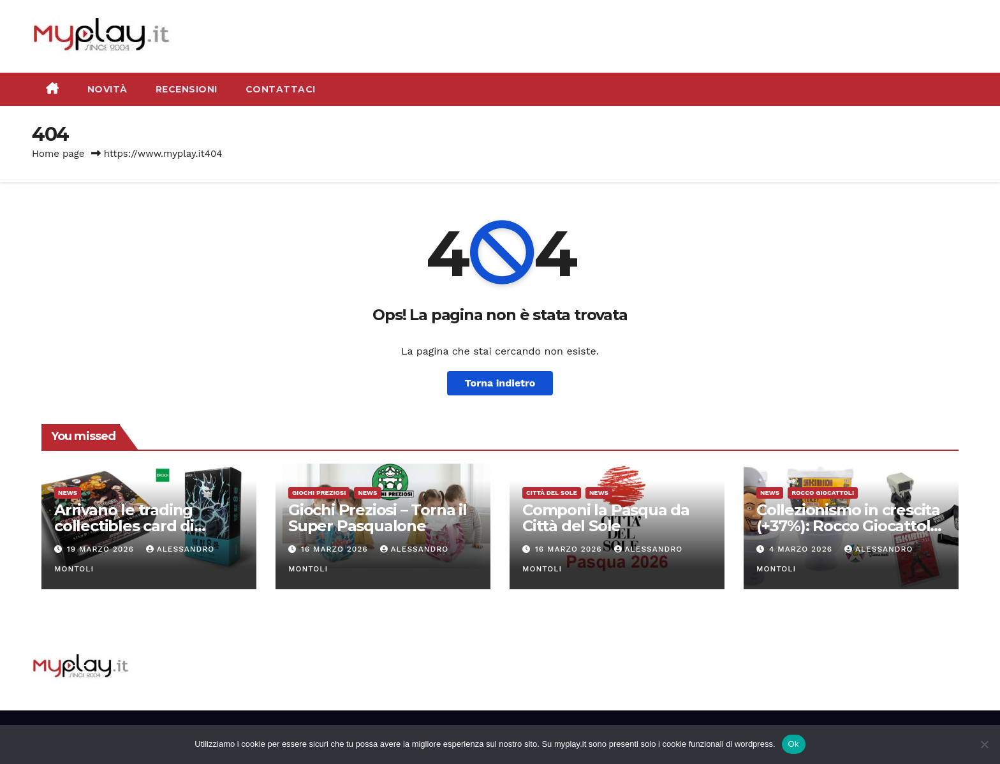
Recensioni (186, 89)
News (67, 492)
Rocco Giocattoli (822, 492)
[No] (984, 744)
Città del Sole (551, 492)
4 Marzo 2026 (802, 549)
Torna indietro (500, 383)
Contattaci (281, 89)
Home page (58, 153)
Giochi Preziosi (319, 492)
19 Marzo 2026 (102, 549)
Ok (793, 744)
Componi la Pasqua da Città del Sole (605, 518)
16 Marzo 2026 (336, 549)
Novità (107, 89)
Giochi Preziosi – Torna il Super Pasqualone (377, 518)
